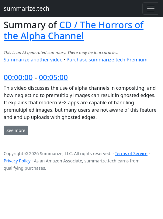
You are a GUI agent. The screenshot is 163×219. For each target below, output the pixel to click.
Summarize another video (33, 59)
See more (15, 130)
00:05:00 (53, 77)
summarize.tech (26, 8)
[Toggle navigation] (150, 8)
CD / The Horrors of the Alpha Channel (74, 30)
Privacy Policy (17, 161)
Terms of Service (131, 153)
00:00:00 (18, 77)
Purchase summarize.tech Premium (106, 59)
